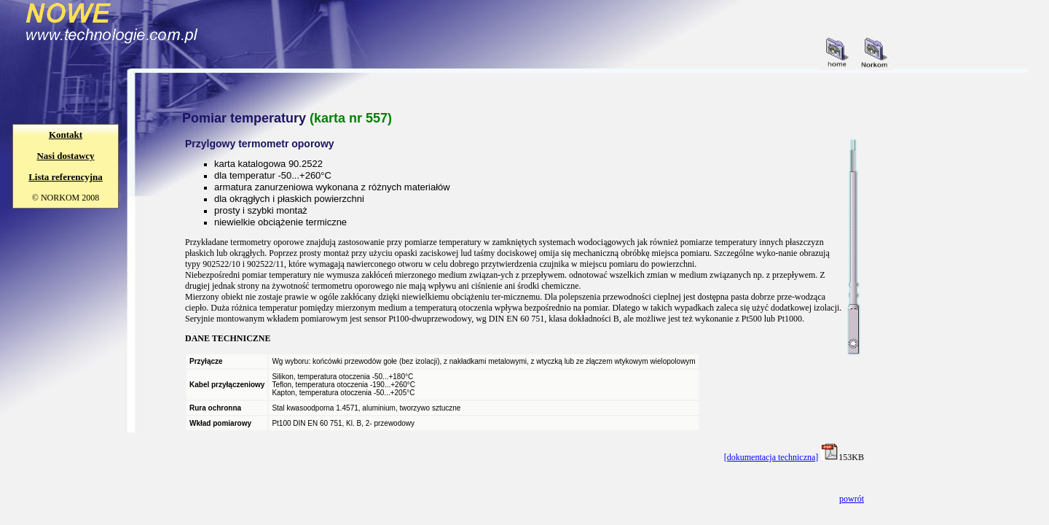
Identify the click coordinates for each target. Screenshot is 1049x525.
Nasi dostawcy (65, 155)
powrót (851, 499)
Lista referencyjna (65, 176)
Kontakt (65, 134)
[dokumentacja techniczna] (771, 457)
